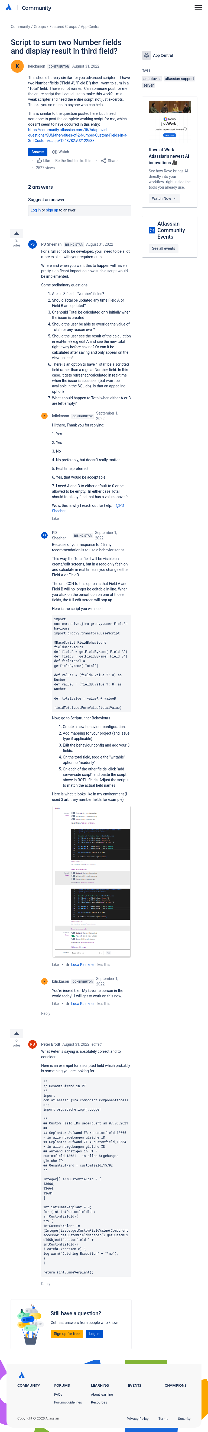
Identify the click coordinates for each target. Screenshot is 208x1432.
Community (36, 7)
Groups (40, 26)
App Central (90, 26)
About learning (102, 1394)
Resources (99, 1402)
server (148, 85)
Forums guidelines (68, 1402)
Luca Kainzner (83, 967)
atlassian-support (179, 79)
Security (184, 1419)
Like (55, 521)
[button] (91, 884)
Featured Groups (63, 26)
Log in (36, 210)
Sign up (52, 210)
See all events (163, 248)
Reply (45, 1015)
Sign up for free (67, 1338)
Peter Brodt (50, 1049)
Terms (163, 1419)
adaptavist (152, 79)
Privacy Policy (138, 1419)
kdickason (36, 66)
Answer (37, 152)
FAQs (58, 1394)
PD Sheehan (51, 246)
